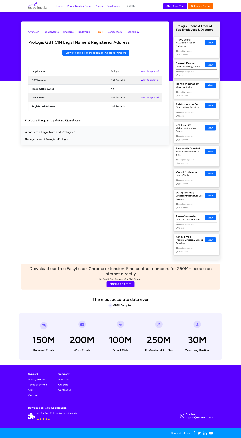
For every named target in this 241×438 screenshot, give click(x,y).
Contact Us (64, 389)
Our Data (63, 384)
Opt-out (33, 395)
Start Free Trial (175, 6)
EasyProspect (114, 6)
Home (59, 6)
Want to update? (150, 71)
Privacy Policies (36, 379)
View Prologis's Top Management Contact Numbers (96, 52)
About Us (63, 379)
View (210, 43)
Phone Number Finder (79, 6)
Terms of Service (37, 384)
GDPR (31, 389)
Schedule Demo (200, 6)
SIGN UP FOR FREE (120, 284)
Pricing (99, 6)
